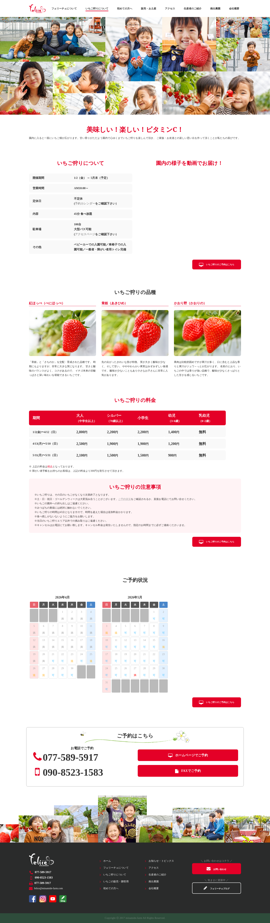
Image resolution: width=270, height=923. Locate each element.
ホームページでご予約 (188, 755)
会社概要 (234, 8)
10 (81, 626)
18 (91, 640)
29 (62, 668)
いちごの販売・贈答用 (116, 881)
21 (53, 654)
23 (72, 654)
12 (34, 640)
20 (43, 654)
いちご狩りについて (97, 8)
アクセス (170, 8)
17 (81, 640)
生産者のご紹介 (193, 8)
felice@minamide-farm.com (48, 888)
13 (43, 640)
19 (34, 654)
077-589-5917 (65, 757)
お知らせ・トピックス (161, 861)
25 (91, 654)
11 (91, 626)
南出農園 (215, 8)
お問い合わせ (216, 868)
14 (53, 640)
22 (62, 654)
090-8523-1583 (67, 772)
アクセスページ (85, 234)
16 (72, 640)
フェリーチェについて (64, 8)
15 (62, 640)
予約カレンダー (85, 203)
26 (34, 668)
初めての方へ (124, 8)
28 (53, 668)
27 (43, 668)
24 (81, 654)
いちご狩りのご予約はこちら (216, 264)
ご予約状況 (124, 499)
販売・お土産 (148, 8)
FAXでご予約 (188, 771)
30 (72, 668)
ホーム (107, 861)
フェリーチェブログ (216, 888)
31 (106, 682)
